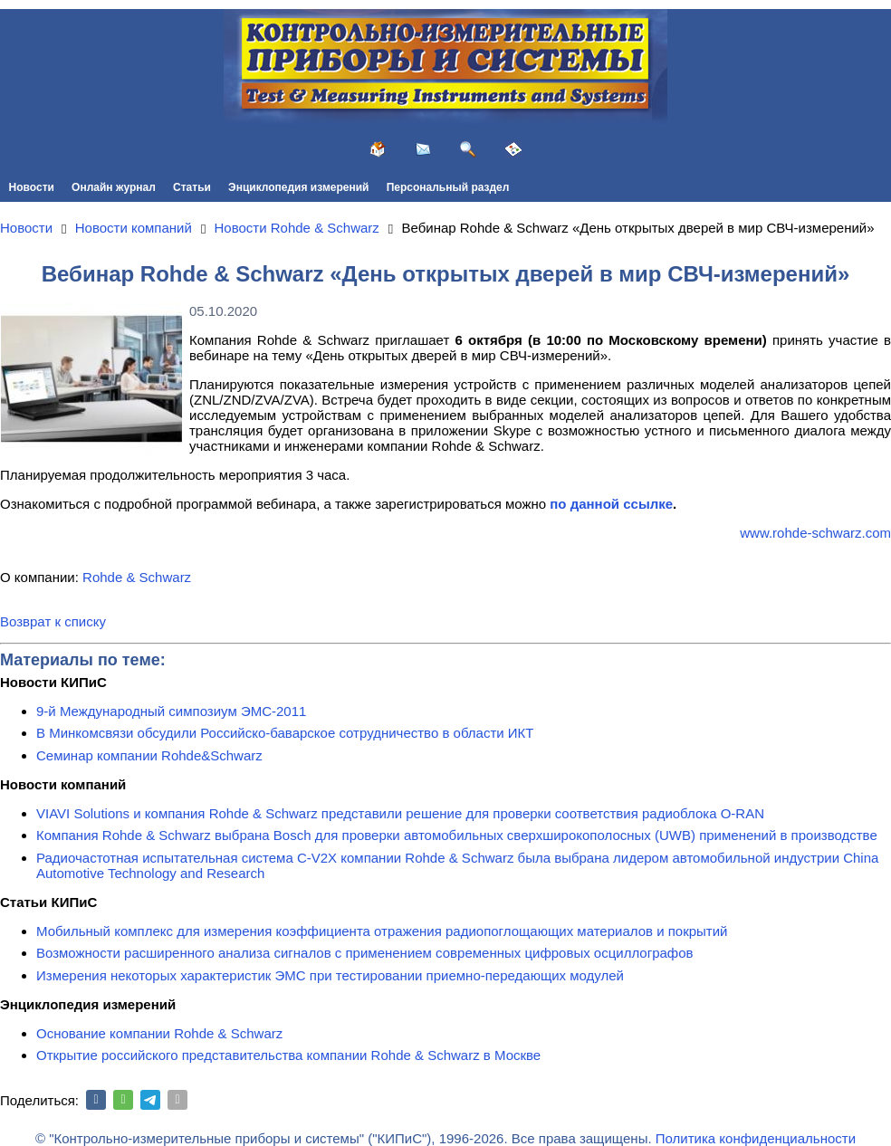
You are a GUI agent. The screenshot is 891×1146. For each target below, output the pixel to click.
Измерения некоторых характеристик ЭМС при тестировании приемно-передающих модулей (330, 975)
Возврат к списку (53, 621)
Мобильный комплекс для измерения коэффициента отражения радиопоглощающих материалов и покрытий (382, 931)
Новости (31, 187)
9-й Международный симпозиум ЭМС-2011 (171, 711)
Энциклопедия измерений (298, 187)
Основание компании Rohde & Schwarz (159, 1033)
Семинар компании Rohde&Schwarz (149, 755)
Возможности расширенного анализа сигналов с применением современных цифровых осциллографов (365, 952)
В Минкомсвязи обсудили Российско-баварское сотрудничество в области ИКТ (285, 732)
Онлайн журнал (114, 187)
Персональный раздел (448, 187)
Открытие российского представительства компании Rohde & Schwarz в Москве (288, 1055)
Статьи (192, 187)
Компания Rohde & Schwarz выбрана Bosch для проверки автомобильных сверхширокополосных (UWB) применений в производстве (456, 835)
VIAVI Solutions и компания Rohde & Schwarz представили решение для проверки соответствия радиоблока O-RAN (400, 813)
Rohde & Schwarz (136, 577)
